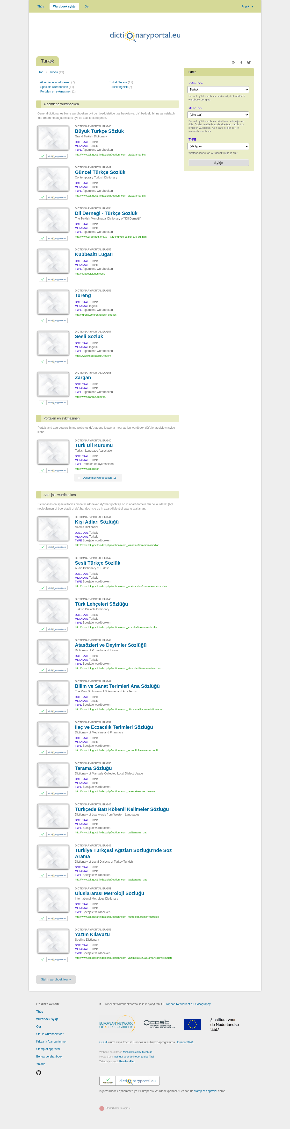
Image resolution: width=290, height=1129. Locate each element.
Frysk (248, 6)
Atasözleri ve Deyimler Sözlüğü (111, 645)
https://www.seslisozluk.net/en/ (93, 355)
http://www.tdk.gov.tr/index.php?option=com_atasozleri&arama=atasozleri (118, 668)
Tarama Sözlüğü (93, 768)
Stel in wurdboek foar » (56, 979)
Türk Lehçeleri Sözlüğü (101, 604)
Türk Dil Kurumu (94, 445)
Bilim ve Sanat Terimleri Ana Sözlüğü (117, 686)
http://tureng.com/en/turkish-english (95, 314)
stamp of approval (205, 1091)
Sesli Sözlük (89, 336)
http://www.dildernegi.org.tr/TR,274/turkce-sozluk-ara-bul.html (111, 236)
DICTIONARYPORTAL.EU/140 (93, 440)
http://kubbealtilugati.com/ (90, 273)
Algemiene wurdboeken (57, 82)
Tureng (83, 295)
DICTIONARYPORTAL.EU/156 (93, 290)
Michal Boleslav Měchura (137, 1052)
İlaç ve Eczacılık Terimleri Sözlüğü (114, 727)
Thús (40, 6)
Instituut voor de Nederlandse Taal (134, 1056)
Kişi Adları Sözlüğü (97, 522)
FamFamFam (127, 1061)
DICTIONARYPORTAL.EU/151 (93, 888)
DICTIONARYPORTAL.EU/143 (93, 126)
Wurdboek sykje (64, 6)
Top (41, 72)
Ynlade (40, 1064)
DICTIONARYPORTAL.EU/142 (93, 558)
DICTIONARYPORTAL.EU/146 (93, 804)
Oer (87, 6)
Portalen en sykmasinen (58, 91)
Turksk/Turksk (121, 82)
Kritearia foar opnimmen (51, 1041)
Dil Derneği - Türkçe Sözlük (106, 213)
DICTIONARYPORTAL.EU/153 (93, 929)
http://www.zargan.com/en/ (90, 396)
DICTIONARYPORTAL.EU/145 (93, 599)
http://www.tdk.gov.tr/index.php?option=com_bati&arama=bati (111, 832)
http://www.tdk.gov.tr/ (87, 468)
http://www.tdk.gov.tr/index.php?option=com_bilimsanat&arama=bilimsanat (118, 709)
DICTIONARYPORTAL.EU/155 (93, 249)
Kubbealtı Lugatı (94, 254)
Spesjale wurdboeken (57, 87)
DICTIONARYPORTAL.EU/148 (93, 845)
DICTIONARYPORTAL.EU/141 (93, 167)
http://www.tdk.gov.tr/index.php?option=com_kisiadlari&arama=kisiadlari (117, 545)
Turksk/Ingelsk (120, 87)
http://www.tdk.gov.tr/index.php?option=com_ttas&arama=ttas (111, 879)
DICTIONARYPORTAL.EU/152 (93, 722)
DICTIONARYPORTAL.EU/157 (93, 331)
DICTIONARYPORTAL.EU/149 (93, 640)
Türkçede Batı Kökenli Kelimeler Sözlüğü (122, 809)
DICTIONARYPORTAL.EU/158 (93, 372)
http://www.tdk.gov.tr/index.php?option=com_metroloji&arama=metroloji (117, 916)
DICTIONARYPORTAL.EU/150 (93, 763)
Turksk (54, 72)
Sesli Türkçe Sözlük (97, 563)
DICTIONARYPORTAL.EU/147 (93, 681)
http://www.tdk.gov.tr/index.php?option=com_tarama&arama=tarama (115, 791)
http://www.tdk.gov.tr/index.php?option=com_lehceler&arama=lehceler (116, 627)
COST (103, 1042)
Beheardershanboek (49, 1056)
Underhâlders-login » (118, 1108)
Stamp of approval (48, 1049)
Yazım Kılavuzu (92, 934)
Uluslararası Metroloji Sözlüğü (109, 893)
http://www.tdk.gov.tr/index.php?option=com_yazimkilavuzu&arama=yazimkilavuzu (123, 957)
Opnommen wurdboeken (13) (100, 477)
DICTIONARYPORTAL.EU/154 (93, 208)
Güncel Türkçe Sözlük (100, 172)
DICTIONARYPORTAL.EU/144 (93, 517)
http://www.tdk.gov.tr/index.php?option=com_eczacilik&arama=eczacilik (117, 750)
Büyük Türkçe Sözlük (99, 131)
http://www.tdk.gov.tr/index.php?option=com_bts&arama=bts (110, 154)
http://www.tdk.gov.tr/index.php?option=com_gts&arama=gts (110, 195)
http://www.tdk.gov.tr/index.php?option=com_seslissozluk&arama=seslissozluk (121, 586)
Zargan (83, 377)
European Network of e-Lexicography (186, 1004)
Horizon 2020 (184, 1042)
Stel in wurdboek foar (50, 1034)
